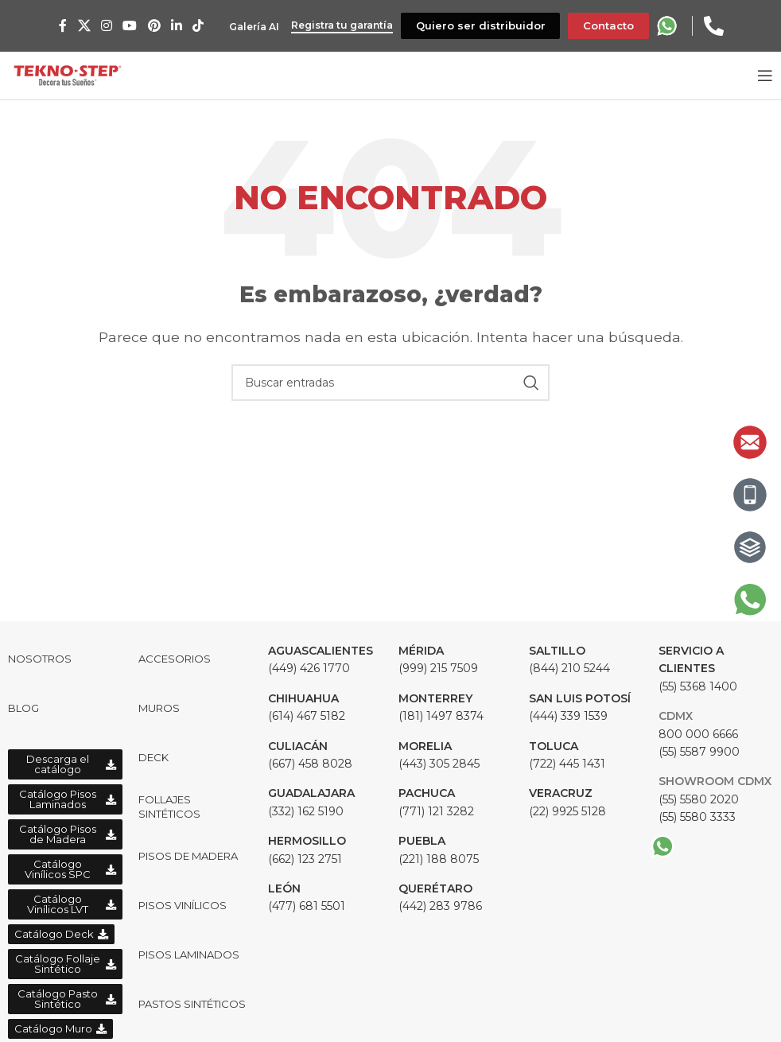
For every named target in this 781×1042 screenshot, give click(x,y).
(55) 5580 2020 (699, 799)
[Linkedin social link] (174, 26)
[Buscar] (390, 382)
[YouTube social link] (127, 26)
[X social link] (81, 26)
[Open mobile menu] (765, 75)
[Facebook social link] (60, 26)
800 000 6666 (698, 734)
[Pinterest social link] (151, 26)
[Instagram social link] (104, 26)
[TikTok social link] (196, 26)
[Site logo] (67, 74)
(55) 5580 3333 (697, 817)
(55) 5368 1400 (698, 668)
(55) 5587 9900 (699, 752)
